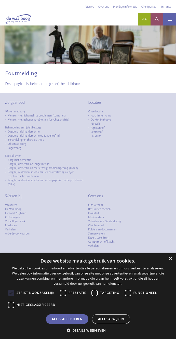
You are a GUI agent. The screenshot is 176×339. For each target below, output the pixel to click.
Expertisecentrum (98, 237)
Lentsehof (96, 132)
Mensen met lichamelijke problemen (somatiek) (37, 115)
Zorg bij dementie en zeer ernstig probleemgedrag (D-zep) (43, 168)
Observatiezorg (17, 144)
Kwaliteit (93, 213)
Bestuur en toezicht (100, 209)
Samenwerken (96, 233)
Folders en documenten (102, 229)
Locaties (95, 102)
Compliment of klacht (101, 241)
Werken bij (13, 196)
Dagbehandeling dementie (23, 131)
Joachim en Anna (101, 115)
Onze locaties (96, 111)
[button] (88, 330)
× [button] (170, 259)
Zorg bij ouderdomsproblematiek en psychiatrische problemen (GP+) (45, 182)
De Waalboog (13, 209)
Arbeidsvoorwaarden (17, 233)
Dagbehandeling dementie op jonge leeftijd (34, 135)
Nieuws (89, 6)
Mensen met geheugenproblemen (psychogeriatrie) (38, 119)
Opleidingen (12, 217)
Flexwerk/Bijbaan (15, 213)
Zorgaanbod (15, 102)
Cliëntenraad (96, 225)
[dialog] (88, 296)
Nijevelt (95, 123)
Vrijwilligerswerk (15, 221)
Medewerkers (96, 217)
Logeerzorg (14, 148)
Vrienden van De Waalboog (104, 221)
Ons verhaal (95, 205)
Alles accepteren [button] (67, 319)
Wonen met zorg (15, 111)
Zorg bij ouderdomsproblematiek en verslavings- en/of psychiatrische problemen (41, 174)
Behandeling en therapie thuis (26, 139)
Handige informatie (125, 6)
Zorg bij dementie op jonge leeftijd (28, 164)
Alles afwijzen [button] (111, 319)
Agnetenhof (97, 127)
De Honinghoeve (101, 119)
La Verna (96, 136)
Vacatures (11, 205)
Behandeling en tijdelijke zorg (23, 127)
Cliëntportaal (149, 6)
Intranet (166, 6)
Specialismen (13, 156)
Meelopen (11, 225)
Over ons (103, 6)
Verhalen (10, 229)
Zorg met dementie (19, 160)
